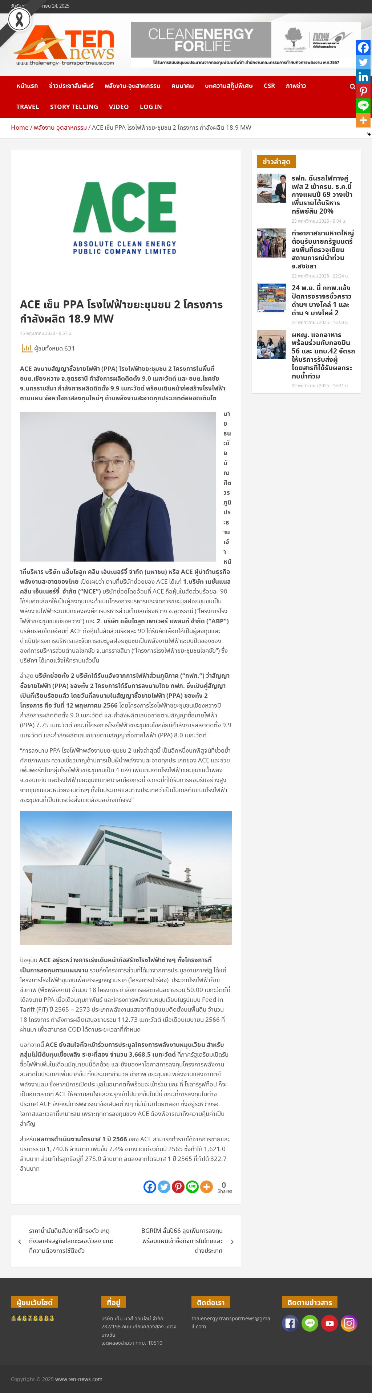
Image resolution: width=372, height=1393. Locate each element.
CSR (269, 86)
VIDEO (119, 107)
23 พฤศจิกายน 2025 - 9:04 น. (319, 221)
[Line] (192, 1187)
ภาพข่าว (296, 86)
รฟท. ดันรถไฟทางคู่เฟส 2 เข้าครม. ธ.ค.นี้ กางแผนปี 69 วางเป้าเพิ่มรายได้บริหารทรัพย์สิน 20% (322, 195)
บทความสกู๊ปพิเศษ (229, 86)
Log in (151, 107)
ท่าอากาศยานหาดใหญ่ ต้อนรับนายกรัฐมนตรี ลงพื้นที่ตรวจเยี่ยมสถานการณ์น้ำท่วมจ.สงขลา (323, 250)
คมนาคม (182, 86)
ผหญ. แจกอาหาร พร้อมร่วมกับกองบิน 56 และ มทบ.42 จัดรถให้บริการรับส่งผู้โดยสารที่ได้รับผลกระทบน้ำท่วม (323, 356)
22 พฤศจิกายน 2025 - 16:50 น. (320, 323)
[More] (206, 1187)
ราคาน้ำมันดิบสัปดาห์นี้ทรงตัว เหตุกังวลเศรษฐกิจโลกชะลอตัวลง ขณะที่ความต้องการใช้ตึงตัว (71, 1241)
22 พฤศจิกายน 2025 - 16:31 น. (320, 386)
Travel (27, 107)
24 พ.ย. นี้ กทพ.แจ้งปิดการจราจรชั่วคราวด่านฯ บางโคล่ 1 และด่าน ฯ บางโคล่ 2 (322, 300)
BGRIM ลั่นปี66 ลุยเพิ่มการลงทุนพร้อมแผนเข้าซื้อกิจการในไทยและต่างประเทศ (182, 1241)
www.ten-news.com (78, 1379)
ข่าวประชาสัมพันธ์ (71, 86)
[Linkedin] (363, 76)
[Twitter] (164, 1187)
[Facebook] (149, 1187)
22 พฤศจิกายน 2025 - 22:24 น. (320, 276)
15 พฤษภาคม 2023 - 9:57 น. (46, 334)
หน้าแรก (27, 86)
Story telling (74, 107)
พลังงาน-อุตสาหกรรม (133, 86)
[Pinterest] (178, 1187)
